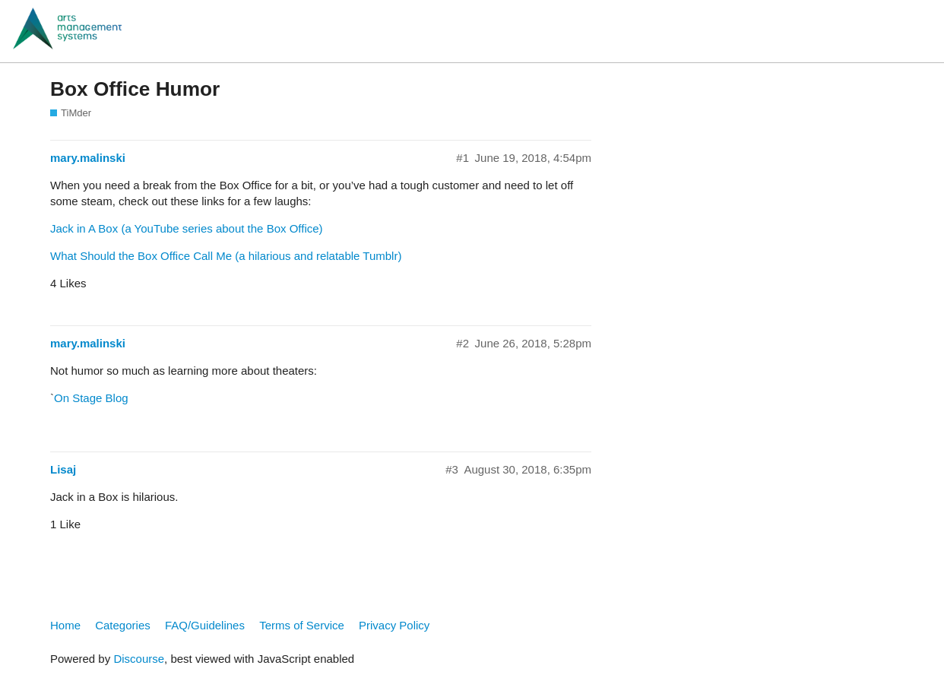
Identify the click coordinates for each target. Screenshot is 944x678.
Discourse (138, 658)
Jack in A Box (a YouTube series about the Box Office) (186, 228)
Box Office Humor (135, 89)
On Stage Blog (91, 397)
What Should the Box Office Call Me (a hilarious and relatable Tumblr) (225, 255)
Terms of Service (301, 625)
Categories (122, 625)
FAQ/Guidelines (205, 625)
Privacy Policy (394, 625)
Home (65, 625)
